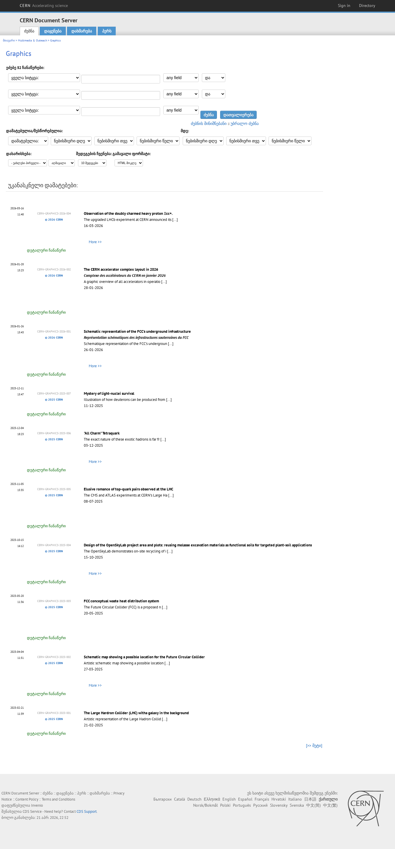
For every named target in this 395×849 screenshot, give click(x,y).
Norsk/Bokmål (205, 805)
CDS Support (87, 811)
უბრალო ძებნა (245, 123)
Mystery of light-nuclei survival (109, 393)
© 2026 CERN (54, 219)
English (229, 799)
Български (162, 799)
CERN (44, 5)
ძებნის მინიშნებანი (209, 123)
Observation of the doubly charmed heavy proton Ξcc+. (128, 213)
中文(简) (313, 805)
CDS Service (32, 811)
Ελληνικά (212, 799)
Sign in (344, 5)
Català (179, 799)
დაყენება (52, 31)
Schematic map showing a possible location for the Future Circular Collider (144, 657)
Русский (260, 805)
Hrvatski (278, 799)
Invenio (37, 805)
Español (245, 799)
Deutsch (194, 799)
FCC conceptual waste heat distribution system (121, 601)
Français (262, 799)
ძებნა (29, 31)
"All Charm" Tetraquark (101, 433)
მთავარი (9, 40)
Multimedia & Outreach (32, 40)
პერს (106, 31)
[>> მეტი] (314, 745)
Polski (225, 805)
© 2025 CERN (54, 399)
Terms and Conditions (58, 799)
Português (242, 805)
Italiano (295, 799)
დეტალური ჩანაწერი (46, 250)
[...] (175, 219)
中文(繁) (330, 805)
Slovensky (278, 805)
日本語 (310, 799)
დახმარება (81, 31)
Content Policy (26, 799)
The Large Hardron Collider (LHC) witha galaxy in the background (136, 712)
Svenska (297, 805)
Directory (367, 5)
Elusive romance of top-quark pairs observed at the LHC (128, 489)
